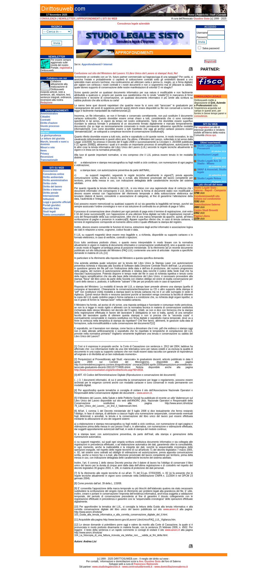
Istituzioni (48, 199)
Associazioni (50, 171)
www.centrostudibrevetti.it (137, 566)
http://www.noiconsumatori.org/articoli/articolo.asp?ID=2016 (108, 370)
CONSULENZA (48, 18)
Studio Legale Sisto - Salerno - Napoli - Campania (210, 189)
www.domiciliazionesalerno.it (171, 566)
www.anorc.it (144, 393)
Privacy (45, 153)
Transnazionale (49, 160)
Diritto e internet (52, 189)
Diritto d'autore (49, 123)
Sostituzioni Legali (207, 154)
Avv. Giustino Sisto (150, 561)
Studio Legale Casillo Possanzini (209, 147)
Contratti (46, 120)
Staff (212, 14)
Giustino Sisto (201, 18)
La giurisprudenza (51, 135)
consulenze (200, 116)
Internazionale (51, 196)
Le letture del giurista (53, 138)
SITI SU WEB (109, 18)
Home (191, 14)
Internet (107, 64)
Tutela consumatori (54, 214)
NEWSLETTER (67, 18)
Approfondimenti (91, 64)
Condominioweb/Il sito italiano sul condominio (207, 197)
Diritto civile (50, 183)
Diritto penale (50, 192)
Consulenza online (53, 174)
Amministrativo (49, 113)
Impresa (45, 129)
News (44, 150)
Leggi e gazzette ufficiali (57, 202)
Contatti (221, 14)
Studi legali (49, 211)
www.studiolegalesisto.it (106, 566)
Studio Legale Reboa (209, 178)
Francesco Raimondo (146, 564)
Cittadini (45, 116)
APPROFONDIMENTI (89, 18)
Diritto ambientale (53, 177)
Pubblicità (202, 14)
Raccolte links (51, 208)
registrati (65, 67)
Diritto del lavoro (52, 186)
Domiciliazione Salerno (207, 204)
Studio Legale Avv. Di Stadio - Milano (209, 162)
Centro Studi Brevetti (206, 210)
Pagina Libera (202, 216)
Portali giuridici (51, 205)
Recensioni (47, 156)
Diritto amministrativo (55, 180)
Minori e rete (48, 147)
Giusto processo (50, 126)
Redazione (47, 102)
